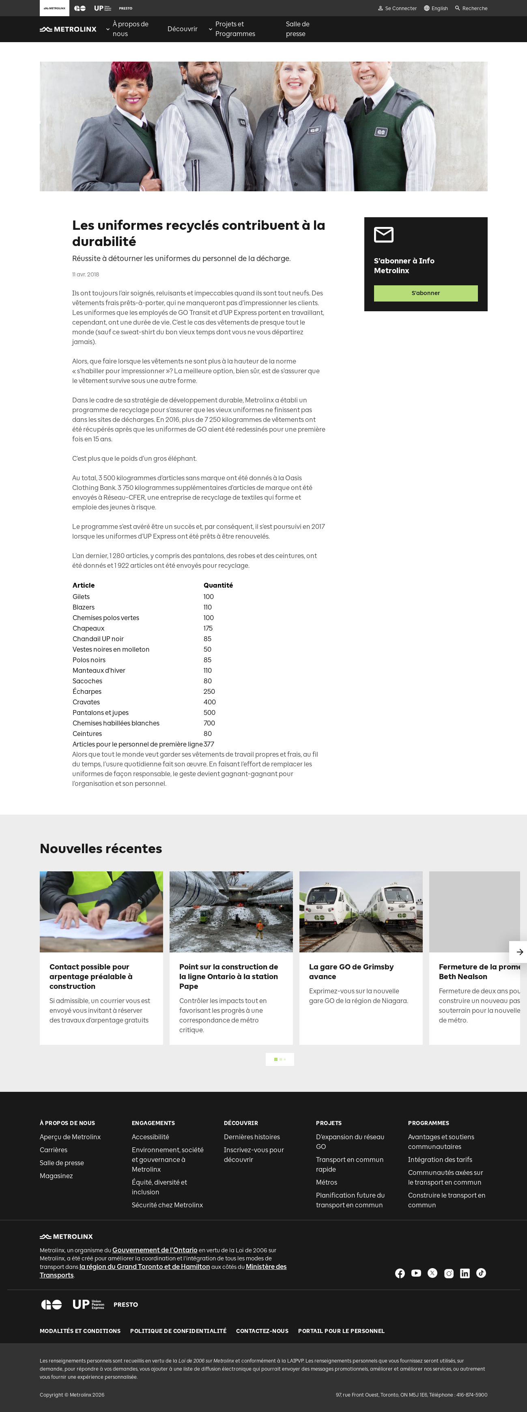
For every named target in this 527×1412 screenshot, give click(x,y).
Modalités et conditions (80, 1331)
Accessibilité (150, 1137)
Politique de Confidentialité (178, 1331)
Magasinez (56, 1176)
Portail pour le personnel (341, 1331)
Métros (326, 1182)
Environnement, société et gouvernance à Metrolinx (168, 1159)
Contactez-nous (262, 1331)
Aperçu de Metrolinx (70, 1137)
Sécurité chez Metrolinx (167, 1205)
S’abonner (426, 293)
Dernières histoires (252, 1137)
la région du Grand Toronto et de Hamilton (145, 1267)
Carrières (53, 1150)
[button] (79, 8)
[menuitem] (131, 29)
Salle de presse (62, 1163)
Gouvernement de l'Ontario (155, 1250)
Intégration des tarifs (440, 1160)
